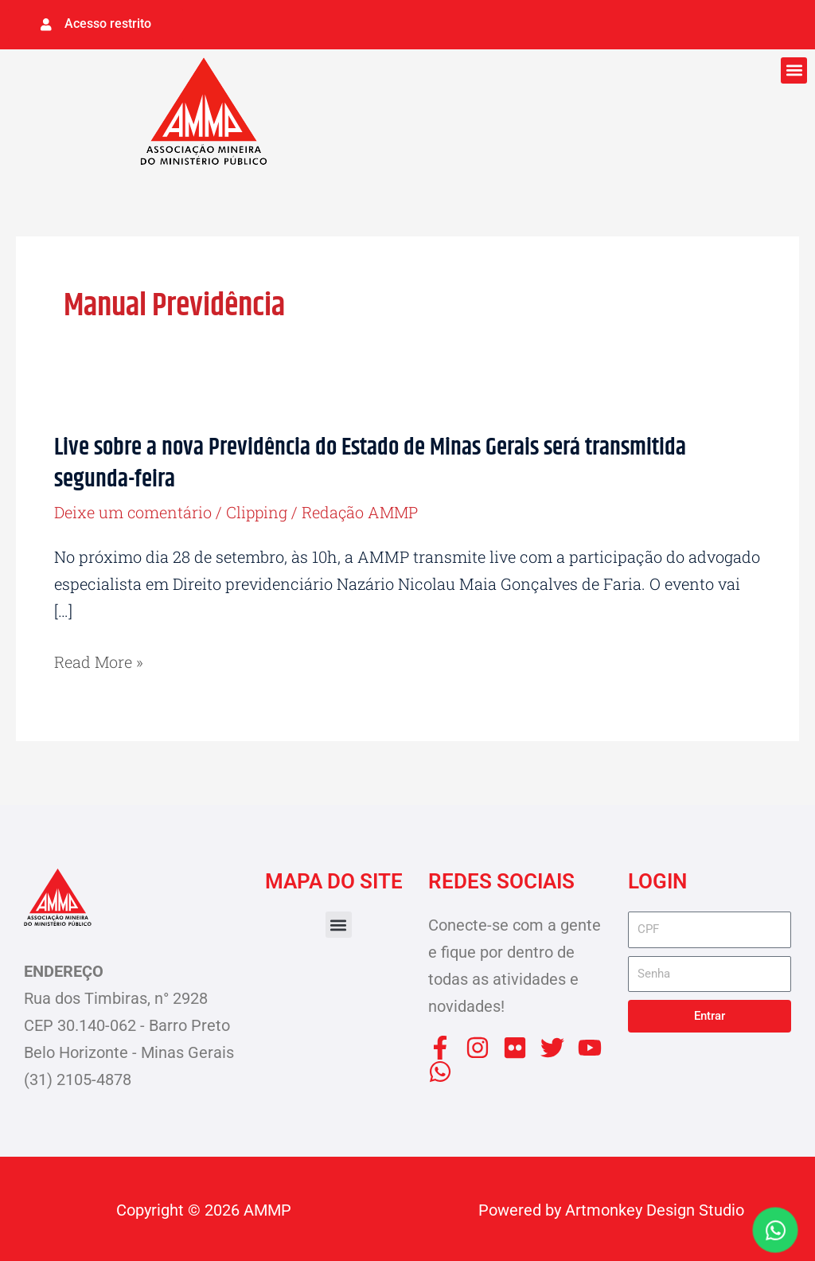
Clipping (258, 510)
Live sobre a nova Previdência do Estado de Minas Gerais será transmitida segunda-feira (370, 463)
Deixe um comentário (133, 510)
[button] (794, 70)
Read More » (99, 659)
